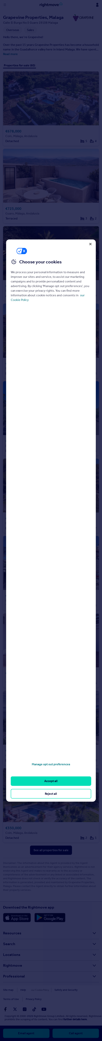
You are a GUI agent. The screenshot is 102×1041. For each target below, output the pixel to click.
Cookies (38, 990)
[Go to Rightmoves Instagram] (24, 1009)
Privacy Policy (34, 999)
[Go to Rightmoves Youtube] (44, 1009)
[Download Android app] (49, 917)
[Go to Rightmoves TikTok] (34, 1009)
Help (23, 990)
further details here (75, 1019)
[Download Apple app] (17, 917)
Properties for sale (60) (19, 65)
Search (9, 943)
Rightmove (12, 965)
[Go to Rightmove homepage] (51, 5)
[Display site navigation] (5, 5)
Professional (14, 976)
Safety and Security (61, 990)
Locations (11, 954)
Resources (12, 933)
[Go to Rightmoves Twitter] (15, 1009)
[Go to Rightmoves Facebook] (5, 1009)
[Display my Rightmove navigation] (97, 5)
